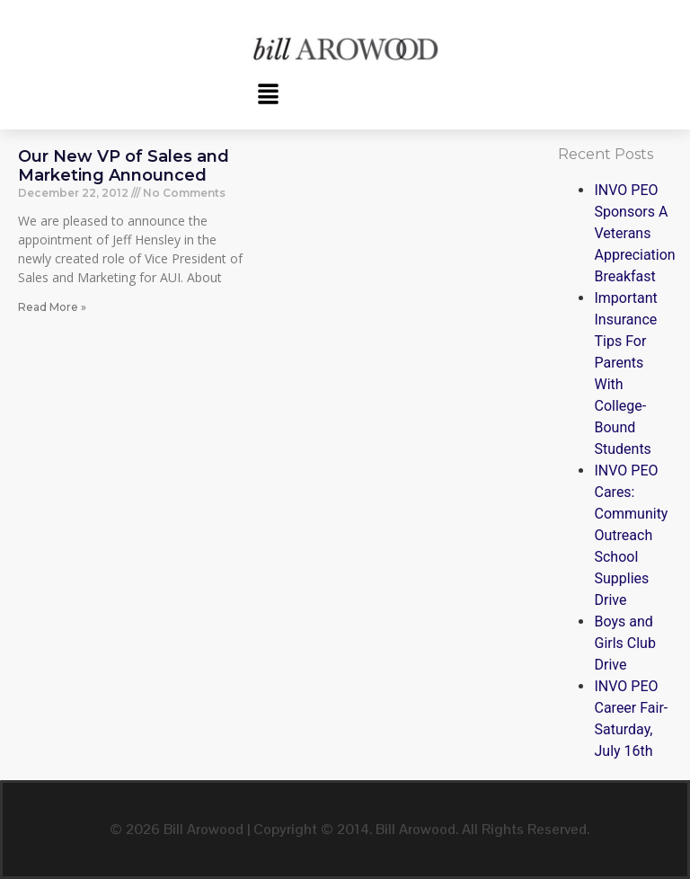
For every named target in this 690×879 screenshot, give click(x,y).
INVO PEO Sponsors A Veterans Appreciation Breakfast (634, 233)
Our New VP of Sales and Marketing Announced (123, 166)
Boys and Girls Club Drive (624, 643)
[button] (268, 95)
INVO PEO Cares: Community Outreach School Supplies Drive (631, 535)
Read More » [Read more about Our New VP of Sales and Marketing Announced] (52, 307)
